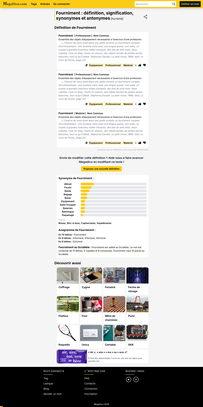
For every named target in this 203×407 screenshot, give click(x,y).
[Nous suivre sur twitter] (128, 379)
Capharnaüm (88, 223)
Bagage (68, 194)
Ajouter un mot (52, 393)
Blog (46, 388)
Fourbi (67, 187)
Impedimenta (104, 223)
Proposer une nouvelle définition (101, 168)
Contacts (89, 383)
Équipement (67, 201)
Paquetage (68, 215)
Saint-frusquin (68, 204)
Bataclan (68, 208)
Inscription (90, 393)
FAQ (87, 378)
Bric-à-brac (73, 223)
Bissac (62, 223)
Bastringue (68, 211)
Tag (45, 378)
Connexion (91, 388)
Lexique (48, 383)
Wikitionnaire (142, 150)
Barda (68, 190)
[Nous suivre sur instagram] (136, 379)
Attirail (67, 184)
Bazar (68, 197)
